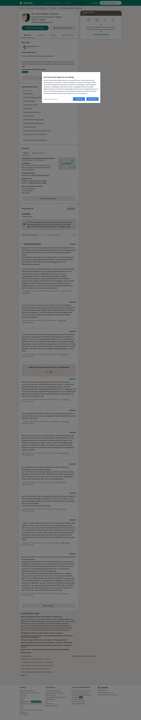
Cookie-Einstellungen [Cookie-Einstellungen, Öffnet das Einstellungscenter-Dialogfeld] (51, 99)
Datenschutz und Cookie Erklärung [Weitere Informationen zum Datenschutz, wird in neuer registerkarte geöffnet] (77, 93)
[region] (71, 87)
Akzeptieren (92, 99)
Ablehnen (79, 99)
